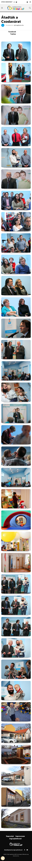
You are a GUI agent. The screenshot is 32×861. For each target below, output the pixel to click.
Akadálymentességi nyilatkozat (13, 850)
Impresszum (20, 836)
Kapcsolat (10, 836)
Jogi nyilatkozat (15, 839)
